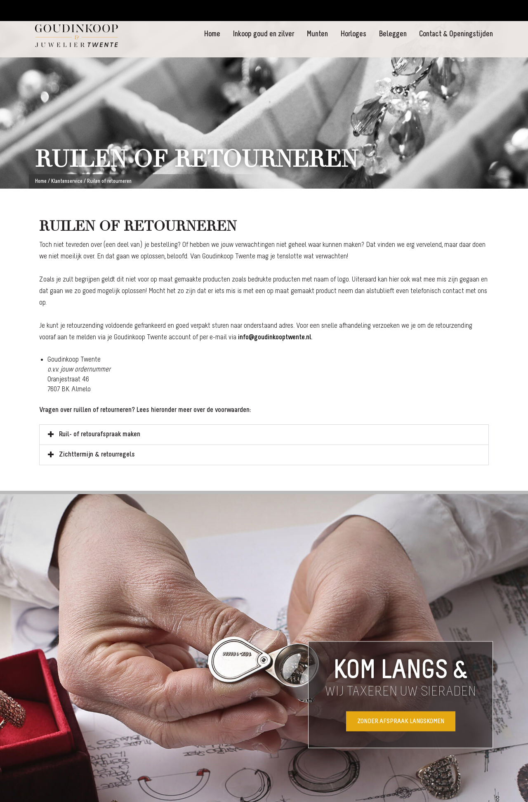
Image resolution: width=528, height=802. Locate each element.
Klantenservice (66, 181)
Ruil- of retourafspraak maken (99, 434)
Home (212, 34)
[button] (264, 435)
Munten (317, 34)
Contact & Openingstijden (456, 34)
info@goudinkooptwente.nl (274, 337)
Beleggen (393, 34)
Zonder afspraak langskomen (400, 721)
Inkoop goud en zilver (263, 34)
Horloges (353, 34)
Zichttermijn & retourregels (97, 455)
